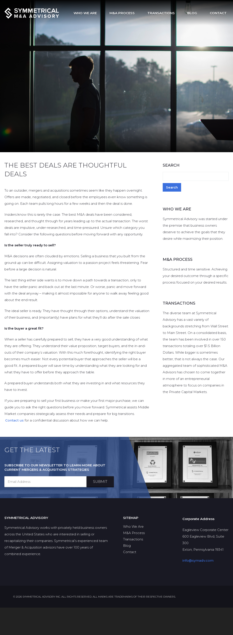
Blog (198, 13)
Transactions (170, 13)
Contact (220, 13)
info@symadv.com (198, 588)
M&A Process (135, 13)
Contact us (14, 421)
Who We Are (102, 13)
